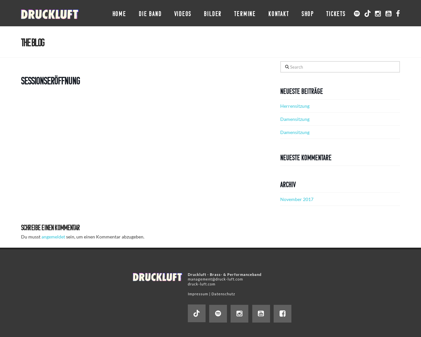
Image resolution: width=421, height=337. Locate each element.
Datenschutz (223, 294)
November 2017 (296, 199)
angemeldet (53, 236)
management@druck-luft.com (215, 279)
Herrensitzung (295, 106)
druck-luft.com (201, 284)
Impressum (198, 294)
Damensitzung (295, 119)
